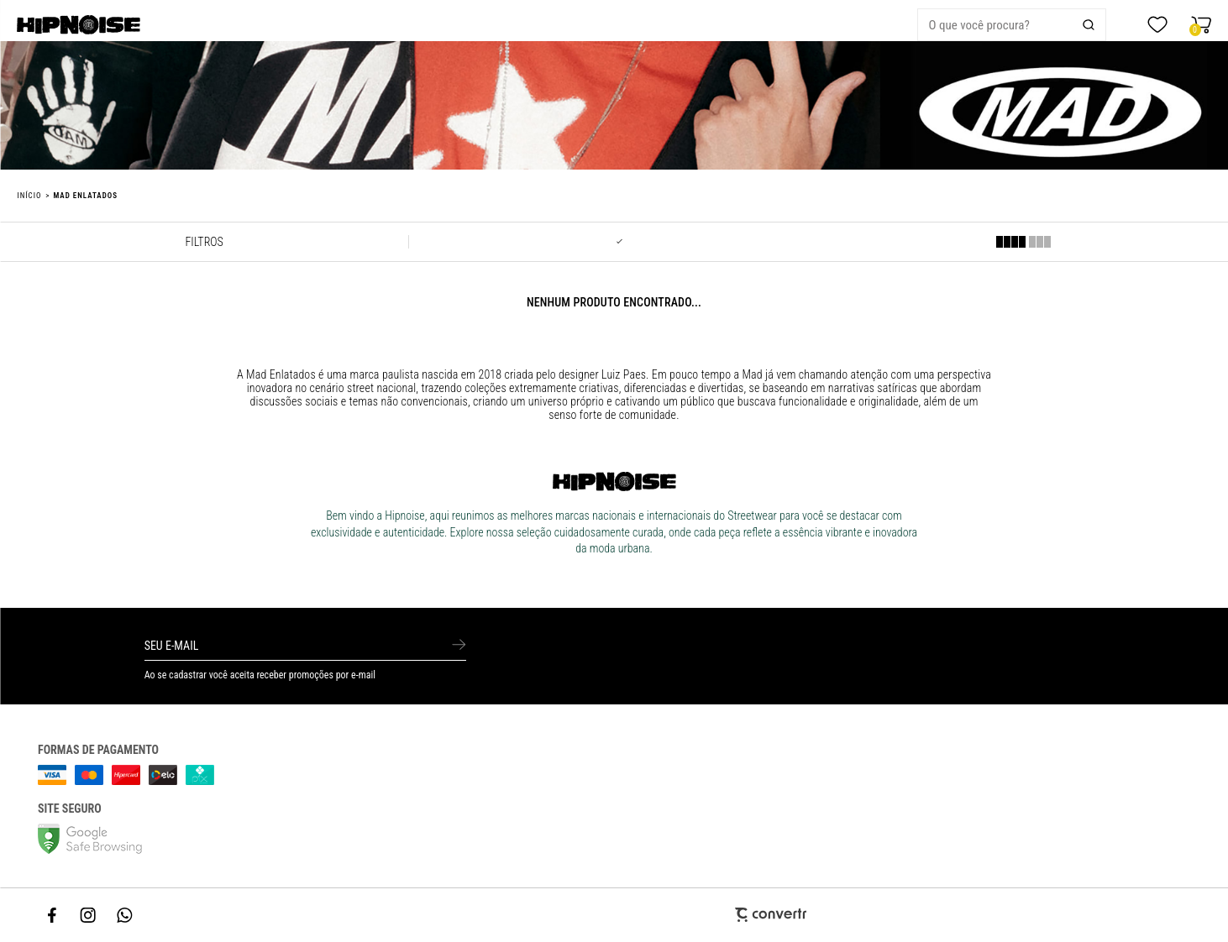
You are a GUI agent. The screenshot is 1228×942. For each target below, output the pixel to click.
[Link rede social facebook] (53, 915)
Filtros (204, 242)
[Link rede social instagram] (89, 915)
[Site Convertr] (614, 915)
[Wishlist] (1157, 25)
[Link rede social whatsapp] (125, 915)
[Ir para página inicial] (29, 196)
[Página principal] (131, 24)
